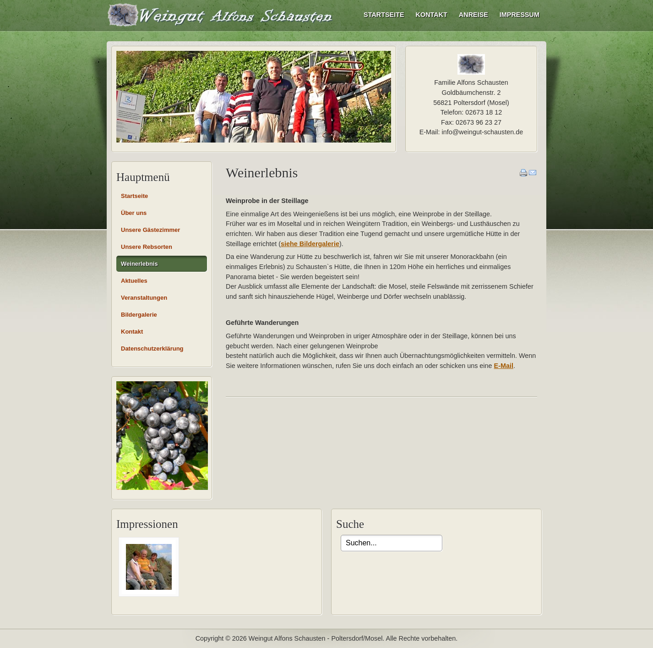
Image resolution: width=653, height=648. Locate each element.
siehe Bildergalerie (310, 243)
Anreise (473, 14)
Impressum (519, 14)
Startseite (384, 14)
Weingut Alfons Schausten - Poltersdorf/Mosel (221, 14)
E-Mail (503, 365)
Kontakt (431, 14)
